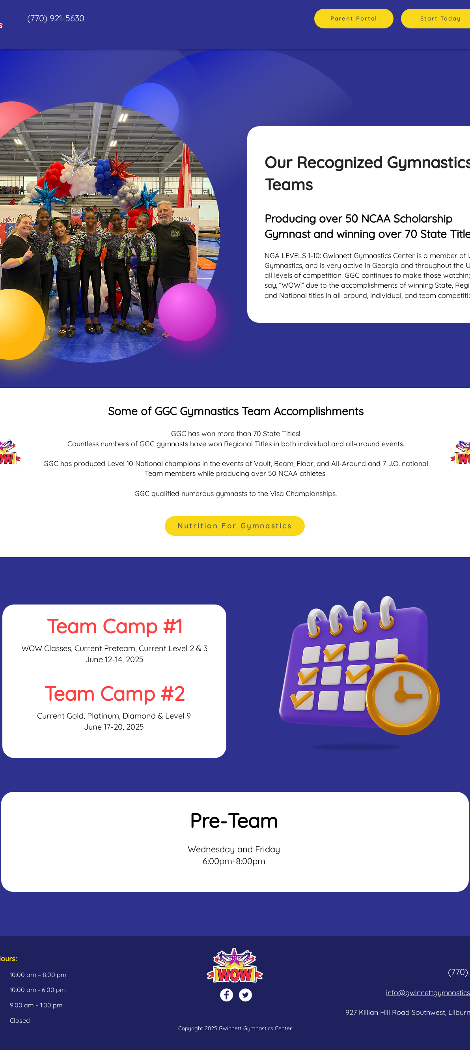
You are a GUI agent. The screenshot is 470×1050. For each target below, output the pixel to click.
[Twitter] (245, 994)
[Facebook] (226, 994)
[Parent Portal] (354, 18)
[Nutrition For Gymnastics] (235, 526)
